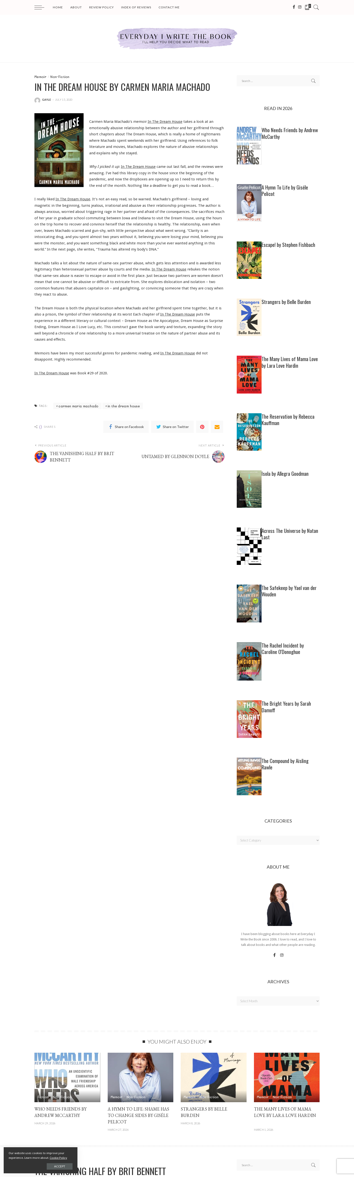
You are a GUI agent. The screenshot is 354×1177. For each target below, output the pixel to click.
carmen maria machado (78, 406)
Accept (59, 1166)
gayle (46, 99)
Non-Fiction (60, 76)
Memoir (40, 76)
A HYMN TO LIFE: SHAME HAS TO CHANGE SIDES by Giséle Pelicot (138, 1115)
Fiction (43, 1096)
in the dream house (124, 406)
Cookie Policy (58, 1158)
